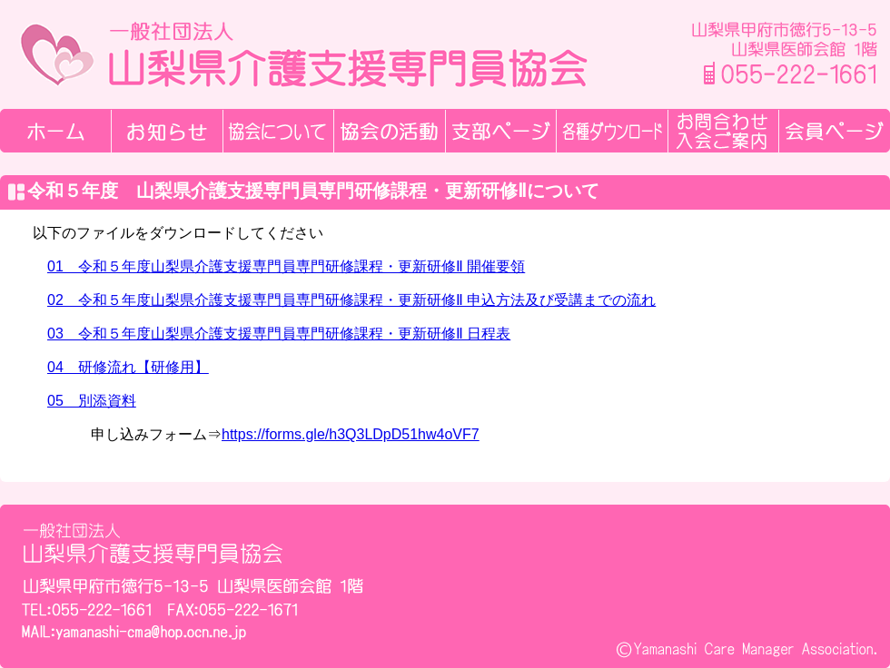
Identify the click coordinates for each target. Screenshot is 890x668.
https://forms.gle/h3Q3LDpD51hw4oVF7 (351, 434)
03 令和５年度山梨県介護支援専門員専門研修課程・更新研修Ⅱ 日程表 (278, 333)
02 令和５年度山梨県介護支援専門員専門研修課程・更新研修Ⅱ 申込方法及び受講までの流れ (351, 300)
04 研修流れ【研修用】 (128, 367)
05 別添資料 (91, 400)
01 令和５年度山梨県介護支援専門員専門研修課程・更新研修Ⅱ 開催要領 (286, 266)
